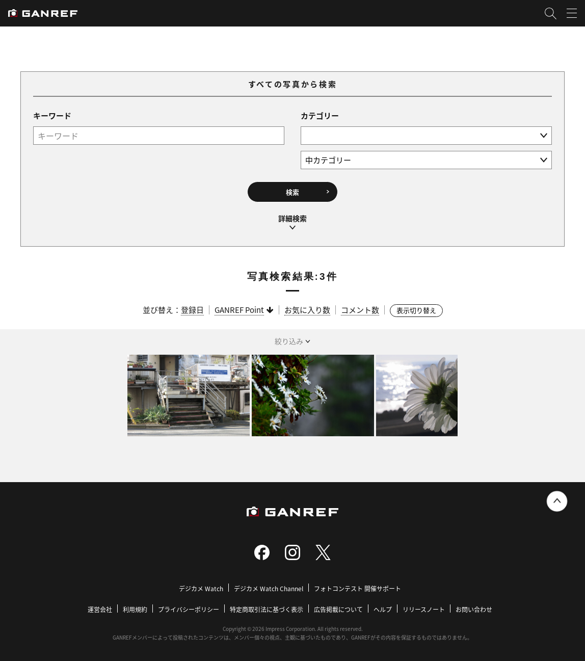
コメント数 (360, 309)
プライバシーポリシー (188, 609)
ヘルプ (383, 609)
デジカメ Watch (201, 588)
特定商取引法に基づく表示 (266, 609)
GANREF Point (239, 309)
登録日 (192, 309)
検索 (292, 192)
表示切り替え (416, 310)
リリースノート (424, 609)
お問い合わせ (474, 609)
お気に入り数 (307, 309)
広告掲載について (338, 609)
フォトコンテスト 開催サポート (357, 588)
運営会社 (100, 609)
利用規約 (135, 609)
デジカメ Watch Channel (268, 588)
